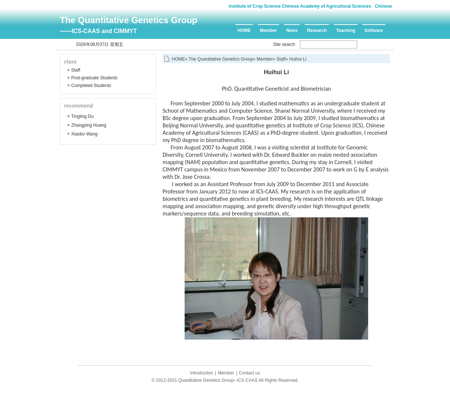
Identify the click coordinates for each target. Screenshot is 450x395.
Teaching (345, 30)
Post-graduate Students (94, 77)
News (292, 30)
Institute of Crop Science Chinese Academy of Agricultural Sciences (300, 6)
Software (373, 30)
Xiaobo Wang (84, 134)
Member (268, 30)
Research (317, 30)
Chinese (383, 6)
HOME (244, 30)
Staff (75, 70)
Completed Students (91, 85)
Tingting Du (82, 116)
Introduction (201, 373)
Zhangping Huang (88, 125)
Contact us (249, 373)
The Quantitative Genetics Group (128, 20)
